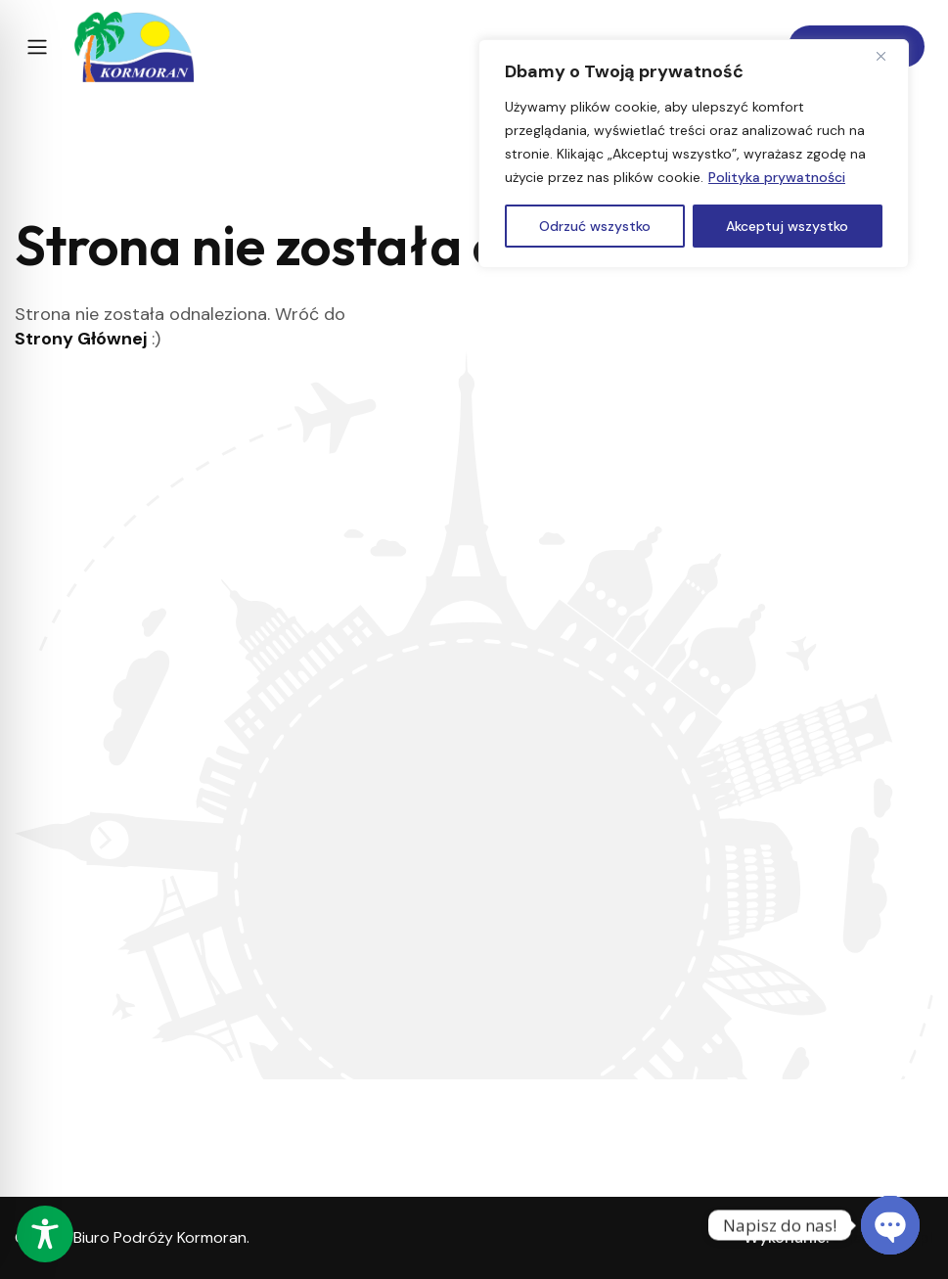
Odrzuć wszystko (595, 226)
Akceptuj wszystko (787, 226)
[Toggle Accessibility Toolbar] (45, 1234)
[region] (693, 153)
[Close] (888, 56)
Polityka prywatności (776, 177)
